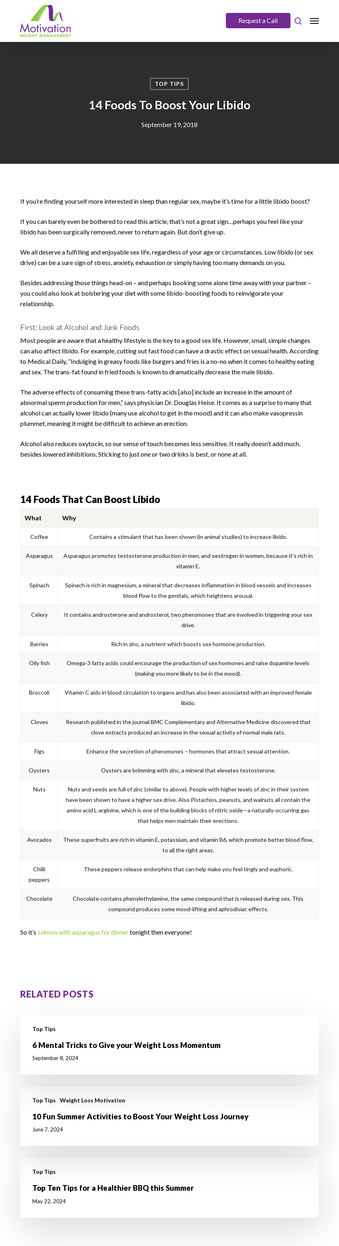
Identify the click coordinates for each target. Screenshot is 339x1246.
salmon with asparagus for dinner (83, 932)
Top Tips (169, 83)
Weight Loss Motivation (92, 1100)
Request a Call (258, 20)
